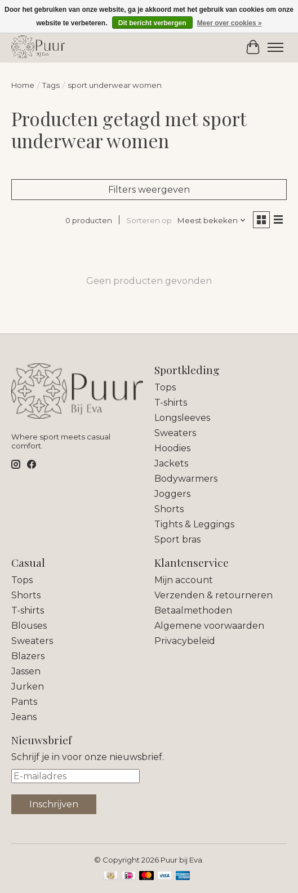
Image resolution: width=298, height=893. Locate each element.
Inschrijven (53, 804)
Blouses (29, 625)
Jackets (171, 463)
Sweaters (175, 433)
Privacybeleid (184, 641)
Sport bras (177, 539)
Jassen (26, 671)
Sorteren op (149, 220)
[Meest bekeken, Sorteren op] (211, 220)
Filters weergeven (149, 189)
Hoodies (172, 448)
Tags (51, 85)
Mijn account (183, 580)
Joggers (172, 493)
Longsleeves (182, 417)
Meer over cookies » (229, 23)
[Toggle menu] (275, 47)
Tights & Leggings (194, 524)
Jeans (24, 717)
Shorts (169, 509)
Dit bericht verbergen (152, 23)
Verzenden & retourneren (213, 595)
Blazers (28, 656)
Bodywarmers (185, 478)
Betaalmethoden (193, 610)
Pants (24, 701)
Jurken (27, 686)
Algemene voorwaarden (209, 625)
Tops (165, 387)
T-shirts (170, 402)
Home (22, 85)
